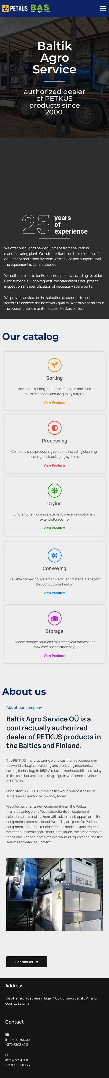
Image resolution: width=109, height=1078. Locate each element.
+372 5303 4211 (16, 1044)
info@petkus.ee (17, 1039)
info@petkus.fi (16, 1060)
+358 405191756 (17, 1065)
